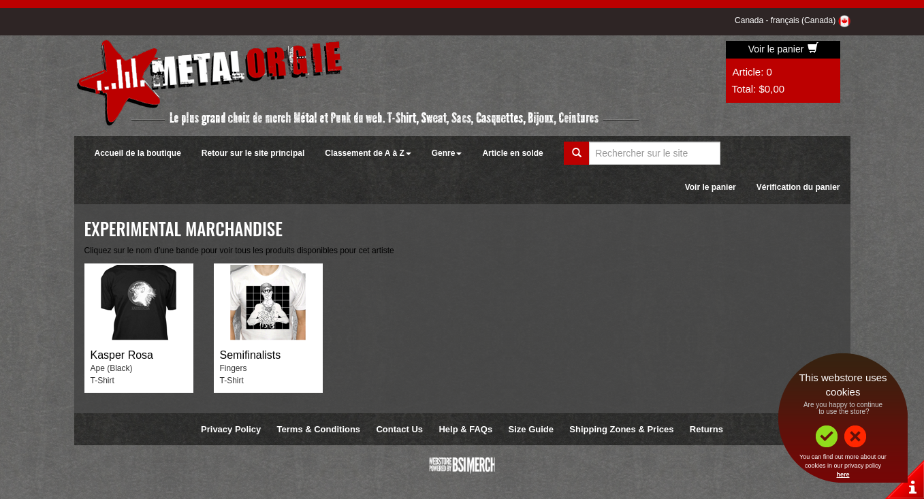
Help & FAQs (465, 429)
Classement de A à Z (368, 153)
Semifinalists (250, 355)
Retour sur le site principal (253, 153)
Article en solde (512, 153)
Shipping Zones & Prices (621, 429)
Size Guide (531, 429)
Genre (447, 153)
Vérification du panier (798, 187)
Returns (706, 429)
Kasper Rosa (122, 355)
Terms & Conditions (319, 429)
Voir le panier (783, 49)
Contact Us (399, 429)
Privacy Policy (231, 429)
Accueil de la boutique (138, 153)
